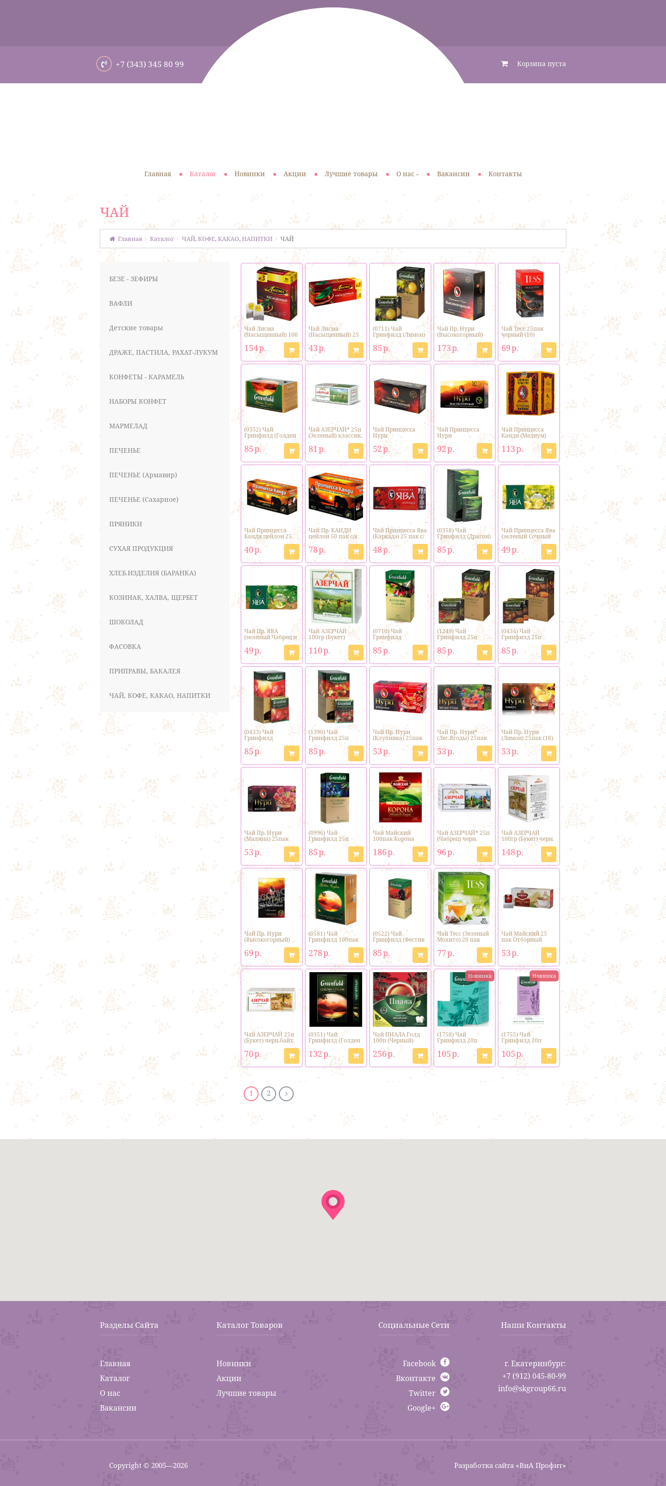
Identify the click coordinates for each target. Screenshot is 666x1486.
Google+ (421, 1408)
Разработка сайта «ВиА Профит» (510, 1465)
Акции (228, 1378)
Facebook (419, 1363)
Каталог (115, 1378)
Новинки (233, 1363)
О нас (110, 1393)
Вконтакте (416, 1378)
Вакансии (118, 1408)
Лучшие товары (246, 1393)
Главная (115, 1363)
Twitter (422, 1393)
